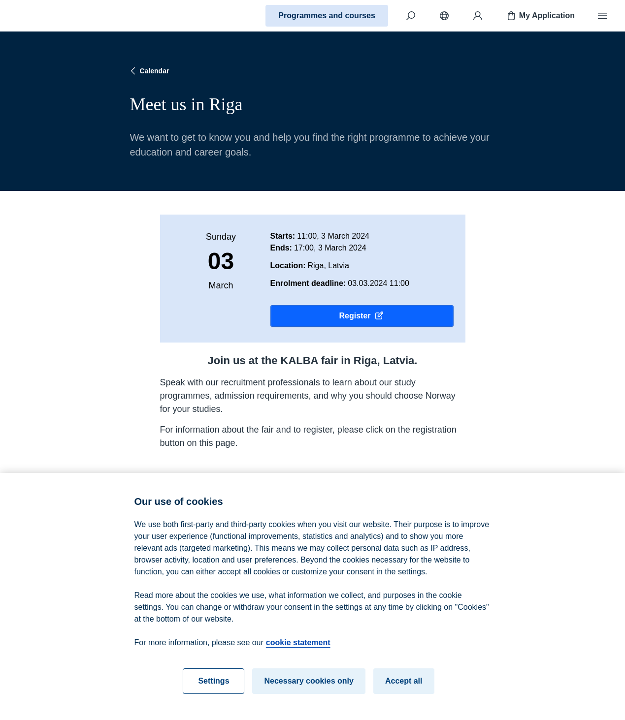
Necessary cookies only (308, 688)
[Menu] (602, 16)
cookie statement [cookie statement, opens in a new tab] (298, 649)
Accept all (404, 688)
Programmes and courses (326, 15)
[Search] (411, 16)
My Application (540, 16)
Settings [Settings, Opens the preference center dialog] (213, 688)
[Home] (42, 16)
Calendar (148, 71)
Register (361, 316)
